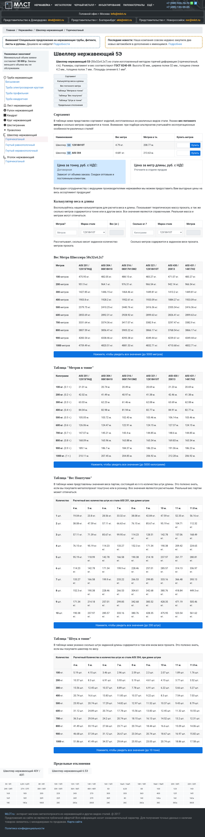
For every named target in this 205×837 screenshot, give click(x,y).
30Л (108, 798)
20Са (75, 803)
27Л (91, 798)
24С (108, 803)
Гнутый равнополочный (20, 144)
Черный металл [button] (84, 5)
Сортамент (70, 76)
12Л (175, 793)
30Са (175, 803)
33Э (125, 793)
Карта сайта (74, 821)
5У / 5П (8, 784)
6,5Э (125, 789)
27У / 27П (25, 789)
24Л (75, 798)
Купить (195, 145)
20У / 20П (175, 784)
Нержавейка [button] (42, 5)
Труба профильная (17, 93)
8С (125, 798)
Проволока (14, 130)
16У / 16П (108, 784)
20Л (41, 798)
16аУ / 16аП (125, 784)
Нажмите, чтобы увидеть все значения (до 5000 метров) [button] (128, 354)
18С (8, 803)
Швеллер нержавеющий (22, 135)
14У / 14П (92, 784)
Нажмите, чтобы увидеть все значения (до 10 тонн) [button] (128, 750)
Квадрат (12, 115)
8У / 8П (41, 784)
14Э (191, 789)
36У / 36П (75, 789)
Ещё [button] (149, 5)
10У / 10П (58, 784)
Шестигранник (16, 125)
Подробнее (175, 44)
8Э (142, 789)
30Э (108, 793)
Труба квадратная (17, 99)
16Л (8, 798)
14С (141, 798)
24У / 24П (8, 789)
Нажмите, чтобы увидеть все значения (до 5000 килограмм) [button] (128, 464)
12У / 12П (75, 784)
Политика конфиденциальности (24, 828)
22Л (58, 798)
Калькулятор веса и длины (70, 81)
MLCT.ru (10, 814)
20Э (41, 793)
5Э (108, 789)
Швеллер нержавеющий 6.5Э (70, 771)
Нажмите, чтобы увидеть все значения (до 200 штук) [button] (128, 625)
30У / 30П (41, 789)
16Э (8, 793)
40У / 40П (92, 789)
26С (125, 803)
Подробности (61, 44)
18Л (25, 798)
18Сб (41, 803)
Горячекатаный (15, 139)
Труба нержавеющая (20, 77)
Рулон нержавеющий (20, 110)
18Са (25, 803)
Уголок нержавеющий (20, 157)
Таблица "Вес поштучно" (70, 95)
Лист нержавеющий (19, 105)
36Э (141, 793)
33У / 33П (58, 789)
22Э (58, 793)
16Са (192, 798)
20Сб (91, 803)
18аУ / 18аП (158, 784)
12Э (175, 789)
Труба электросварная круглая (25, 87)
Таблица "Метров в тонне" (70, 90)
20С (58, 803)
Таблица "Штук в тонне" (70, 100)
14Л (191, 793)
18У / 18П (142, 784)
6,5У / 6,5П (24, 784)
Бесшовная (12, 81)
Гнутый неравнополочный (22, 150)
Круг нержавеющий (19, 120)
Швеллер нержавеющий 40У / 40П (21, 772)
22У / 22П (192, 784)
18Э (25, 793)
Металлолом (63, 5)
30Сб (192, 803)
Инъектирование (110, 5)
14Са (158, 798)
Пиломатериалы (134, 5)
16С (175, 798)
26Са (142, 803)
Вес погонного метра (70, 86)
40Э (158, 793)
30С (158, 803)
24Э (75, 793)
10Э (158, 789)
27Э (91, 793)
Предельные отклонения (70, 105)
